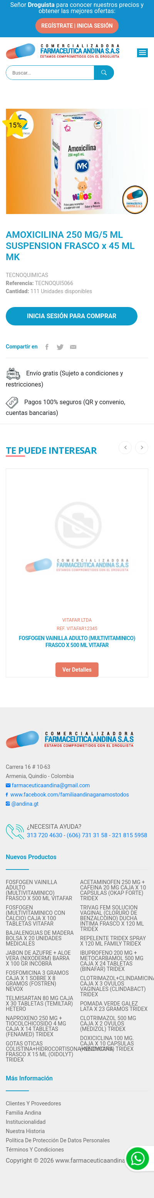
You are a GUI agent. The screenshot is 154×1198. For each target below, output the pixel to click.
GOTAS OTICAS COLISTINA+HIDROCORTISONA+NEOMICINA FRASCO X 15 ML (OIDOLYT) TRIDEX (40, 1051)
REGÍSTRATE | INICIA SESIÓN (76, 26)
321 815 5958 (129, 835)
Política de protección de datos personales (58, 1140)
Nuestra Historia (25, 1131)
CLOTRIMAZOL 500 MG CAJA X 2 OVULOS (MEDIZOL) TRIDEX (108, 1023)
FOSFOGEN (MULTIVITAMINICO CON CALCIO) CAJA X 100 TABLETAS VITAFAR (35, 915)
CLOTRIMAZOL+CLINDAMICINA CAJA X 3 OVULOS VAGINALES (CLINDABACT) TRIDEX (114, 986)
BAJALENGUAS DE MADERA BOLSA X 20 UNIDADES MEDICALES (40, 938)
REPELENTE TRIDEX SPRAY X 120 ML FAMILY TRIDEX (113, 941)
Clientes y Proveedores (33, 1103)
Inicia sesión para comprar (71, 316)
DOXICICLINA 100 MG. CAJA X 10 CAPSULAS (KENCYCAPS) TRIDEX (107, 1043)
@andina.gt (22, 804)
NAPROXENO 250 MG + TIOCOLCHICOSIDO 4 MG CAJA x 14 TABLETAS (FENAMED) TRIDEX (36, 1026)
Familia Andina (23, 1112)
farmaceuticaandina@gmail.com (48, 785)
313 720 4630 (44, 835)
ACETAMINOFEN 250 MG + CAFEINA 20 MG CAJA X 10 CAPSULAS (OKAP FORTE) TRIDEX (113, 890)
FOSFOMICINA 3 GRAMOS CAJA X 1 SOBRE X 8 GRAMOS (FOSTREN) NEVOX (37, 981)
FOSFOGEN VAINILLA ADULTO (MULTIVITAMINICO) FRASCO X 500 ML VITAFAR (77, 641)
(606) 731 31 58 (87, 835)
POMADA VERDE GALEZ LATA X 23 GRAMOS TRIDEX (113, 1006)
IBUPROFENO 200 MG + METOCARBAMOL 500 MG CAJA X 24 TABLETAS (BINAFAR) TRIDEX (112, 961)
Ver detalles (77, 670)
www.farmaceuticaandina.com (96, 1160)
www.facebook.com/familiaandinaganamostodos (67, 794)
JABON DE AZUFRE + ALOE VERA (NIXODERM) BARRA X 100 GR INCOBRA (38, 958)
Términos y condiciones (35, 1149)
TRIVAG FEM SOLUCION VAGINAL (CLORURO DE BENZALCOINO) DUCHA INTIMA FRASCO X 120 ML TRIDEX (112, 918)
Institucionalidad (25, 1122)
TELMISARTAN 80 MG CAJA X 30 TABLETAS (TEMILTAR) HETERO (39, 1004)
